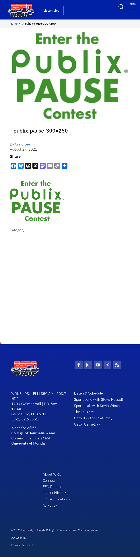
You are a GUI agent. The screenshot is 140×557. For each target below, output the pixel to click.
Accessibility (18, 537)
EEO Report (52, 486)
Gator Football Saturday (93, 418)
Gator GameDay (87, 424)
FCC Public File (55, 492)
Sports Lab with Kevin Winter (97, 405)
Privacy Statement (22, 545)
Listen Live (51, 10)
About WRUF (53, 474)
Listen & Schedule (88, 393)
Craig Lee (22, 144)
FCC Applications (56, 499)
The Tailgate (84, 411)
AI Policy (50, 505)
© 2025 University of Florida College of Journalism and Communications (54, 530)
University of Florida (28, 443)
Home (14, 23)
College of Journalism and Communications (33, 435)
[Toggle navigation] (133, 6)
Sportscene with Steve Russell (98, 399)
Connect (49, 480)
